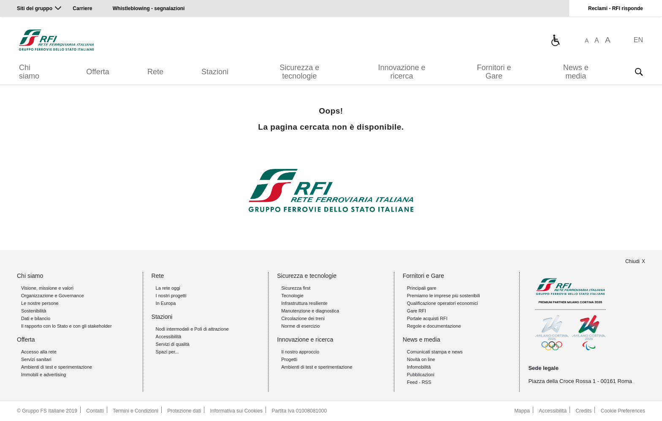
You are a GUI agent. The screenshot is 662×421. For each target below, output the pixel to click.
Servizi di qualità (173, 344)
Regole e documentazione (434, 326)
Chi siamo (29, 71)
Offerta (97, 72)
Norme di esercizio (300, 326)
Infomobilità (419, 366)
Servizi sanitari (36, 359)
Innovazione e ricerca (401, 71)
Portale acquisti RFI (427, 318)
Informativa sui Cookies (236, 411)
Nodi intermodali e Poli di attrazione (192, 328)
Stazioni (214, 72)
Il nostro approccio (300, 351)
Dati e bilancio (35, 318)
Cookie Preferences (623, 411)
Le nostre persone (40, 303)
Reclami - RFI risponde (615, 8)
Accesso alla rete (39, 351)
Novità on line (421, 359)
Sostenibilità (33, 310)
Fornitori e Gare (494, 71)
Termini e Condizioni (135, 411)
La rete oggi (168, 288)
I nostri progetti (171, 295)
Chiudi (632, 261)
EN (638, 39)
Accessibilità (169, 336)
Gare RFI (416, 310)
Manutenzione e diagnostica (310, 310)
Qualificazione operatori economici (442, 303)
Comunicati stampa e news (435, 351)
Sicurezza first (295, 288)
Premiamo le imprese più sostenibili (443, 295)
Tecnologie (292, 295)
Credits (583, 411)
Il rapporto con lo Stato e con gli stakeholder (66, 326)
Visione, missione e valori (47, 288)
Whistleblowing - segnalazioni (149, 8)
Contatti (94, 411)
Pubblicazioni (420, 374)
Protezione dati (184, 411)
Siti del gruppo (34, 8)
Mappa (522, 411)
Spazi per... (167, 351)
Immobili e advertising (43, 374)
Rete (155, 72)
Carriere (82, 8)
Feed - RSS (419, 382)
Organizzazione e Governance (52, 295)
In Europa (166, 303)
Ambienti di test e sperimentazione (56, 366)
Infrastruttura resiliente (304, 303)
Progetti (289, 359)
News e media (576, 71)
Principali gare (422, 288)
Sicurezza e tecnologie (299, 71)
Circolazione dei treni (303, 318)
